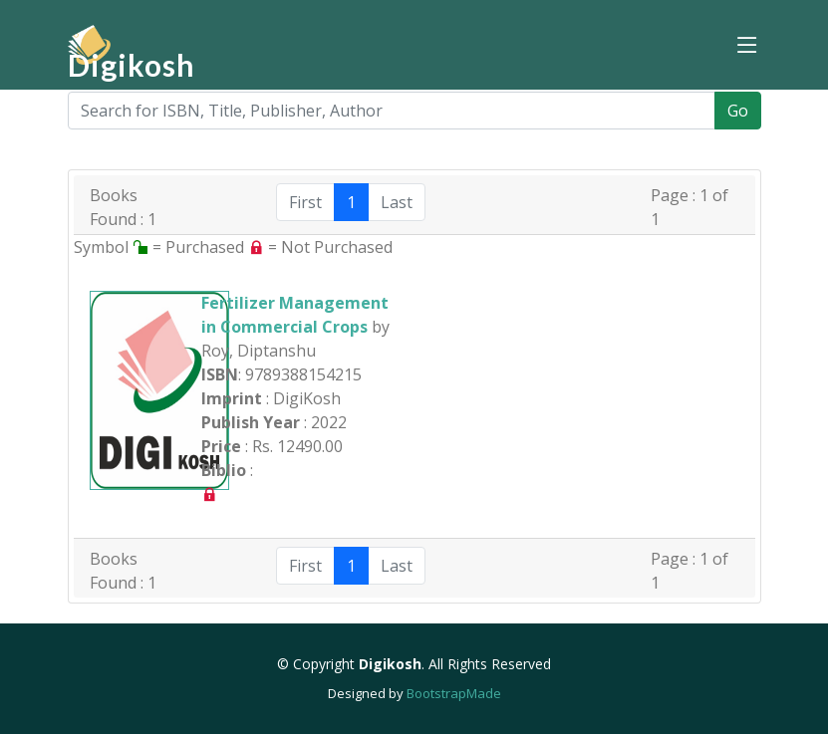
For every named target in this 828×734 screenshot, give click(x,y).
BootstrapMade (454, 693)
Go (737, 111)
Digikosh (131, 65)
